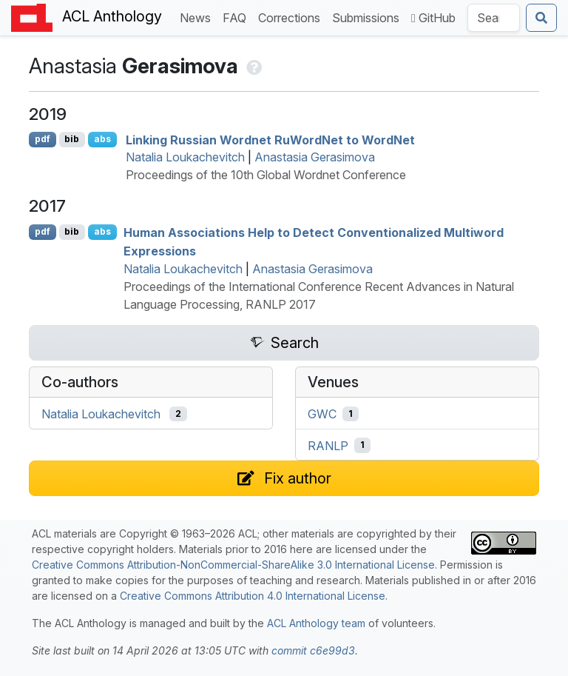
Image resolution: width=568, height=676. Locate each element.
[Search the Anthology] (493, 18)
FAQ (237, 16)
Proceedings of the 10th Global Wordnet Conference (266, 174)
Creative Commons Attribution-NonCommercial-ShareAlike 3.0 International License (233, 564)
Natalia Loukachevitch (185, 157)
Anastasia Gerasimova (314, 157)
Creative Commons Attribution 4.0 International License (252, 595)
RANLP (328, 445)
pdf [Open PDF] (42, 138)
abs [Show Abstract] (102, 138)
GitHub (433, 17)
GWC (322, 413)
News (198, 16)
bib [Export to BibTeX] (71, 138)
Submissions (368, 16)
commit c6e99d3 (313, 650)
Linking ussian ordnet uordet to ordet (270, 139)
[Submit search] (541, 18)
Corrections (292, 16)
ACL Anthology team (316, 623)
